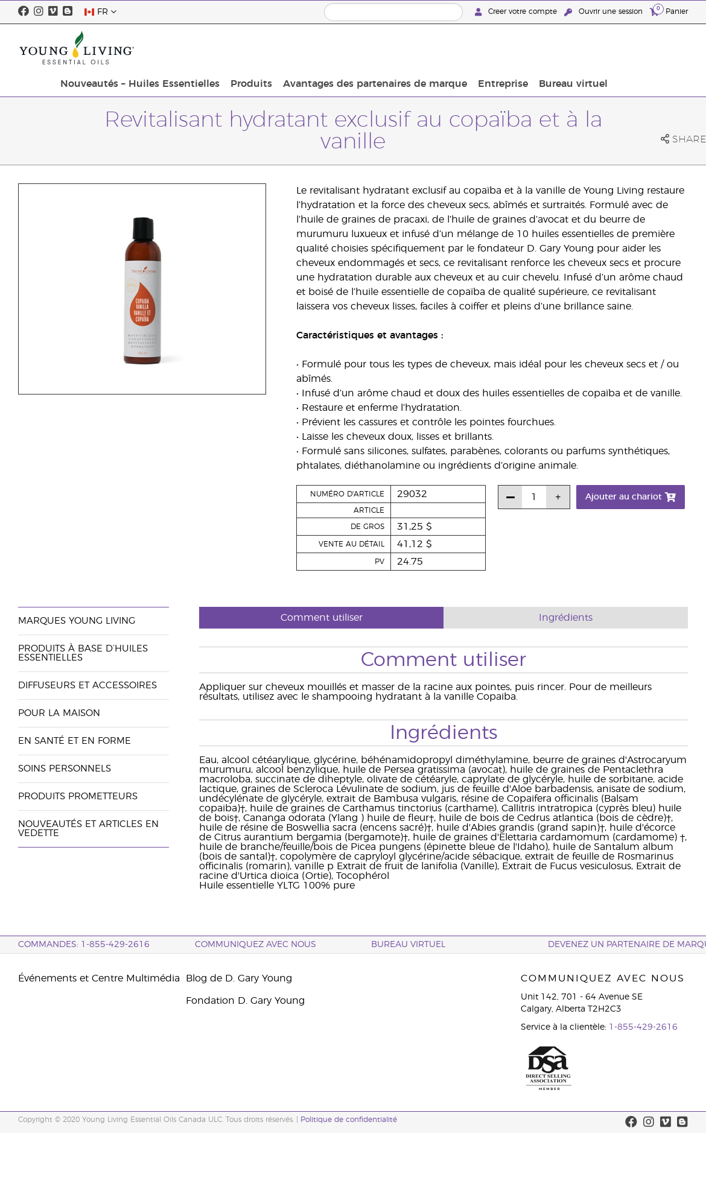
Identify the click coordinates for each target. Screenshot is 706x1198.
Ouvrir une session (604, 12)
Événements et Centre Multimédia (99, 978)
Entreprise (583, 47)
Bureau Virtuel (408, 944)
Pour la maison (59, 713)
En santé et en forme (74, 741)
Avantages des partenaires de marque (459, 47)
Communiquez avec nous (255, 944)
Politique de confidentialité (349, 1119)
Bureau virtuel (649, 47)
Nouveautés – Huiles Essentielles (231, 47)
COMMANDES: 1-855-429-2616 (84, 944)
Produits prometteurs (78, 796)
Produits (339, 47)
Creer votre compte (517, 12)
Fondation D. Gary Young (245, 1001)
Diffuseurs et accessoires (87, 685)
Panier (669, 11)
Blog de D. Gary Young (239, 978)
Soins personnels (64, 768)
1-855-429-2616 (643, 1027)
